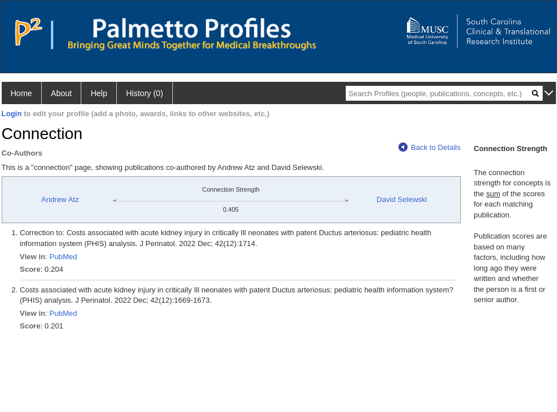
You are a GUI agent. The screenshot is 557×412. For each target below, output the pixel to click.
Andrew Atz (60, 199)
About (61, 93)
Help (98, 93)
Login (12, 113)
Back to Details (429, 147)
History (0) (144, 93)
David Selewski (402, 199)
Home (21, 93)
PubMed (63, 256)
